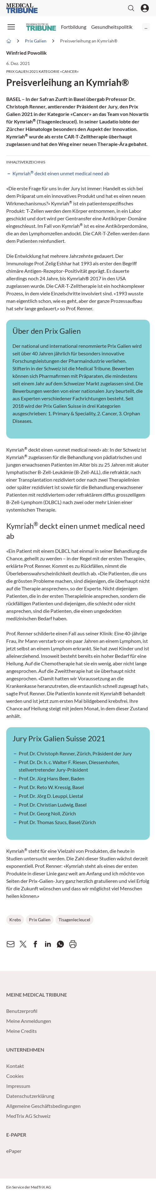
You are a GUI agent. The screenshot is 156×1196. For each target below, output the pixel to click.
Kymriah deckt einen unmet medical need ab (60, 173)
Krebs (15, 919)
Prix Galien (39, 919)
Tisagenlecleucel (74, 919)
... (145, 27)
